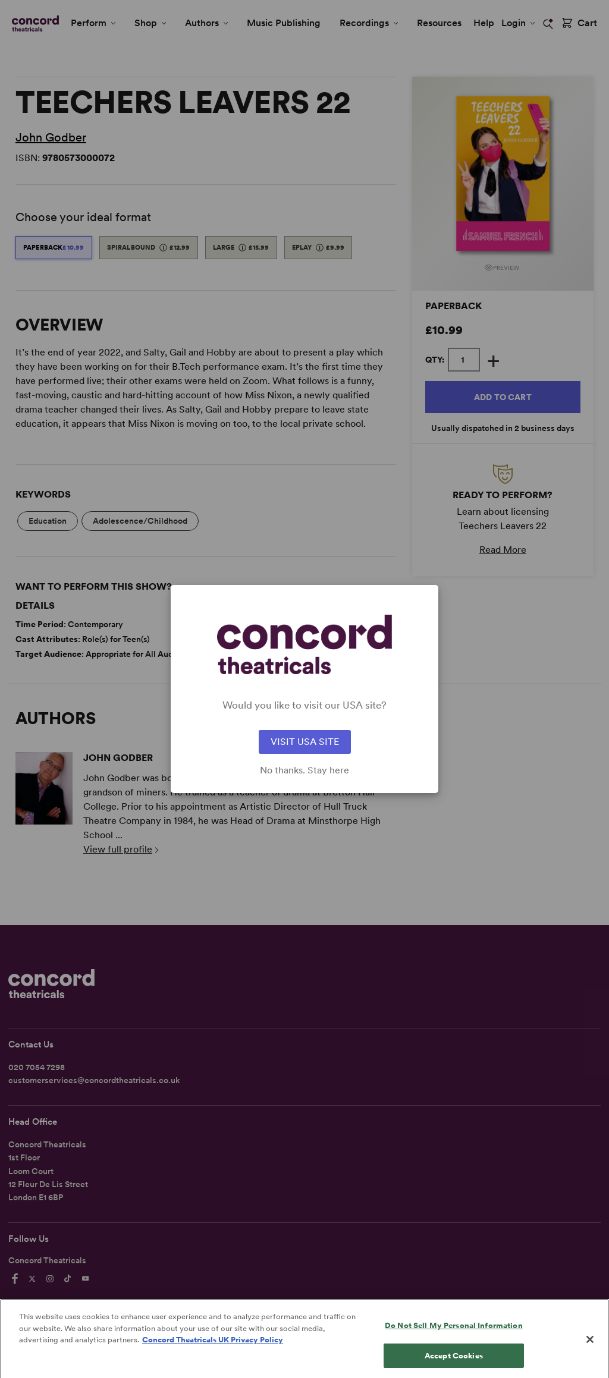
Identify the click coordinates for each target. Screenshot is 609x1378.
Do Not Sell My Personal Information (454, 1335)
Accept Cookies (454, 1365)
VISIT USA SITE (305, 741)
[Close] (590, 1349)
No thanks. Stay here (304, 770)
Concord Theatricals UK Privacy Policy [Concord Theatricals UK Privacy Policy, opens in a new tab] (212, 1349)
